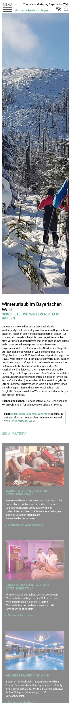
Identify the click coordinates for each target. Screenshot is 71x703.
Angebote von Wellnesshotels (25, 524)
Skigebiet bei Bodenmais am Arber (30, 413)
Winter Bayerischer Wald (20, 421)
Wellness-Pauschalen (20, 615)
